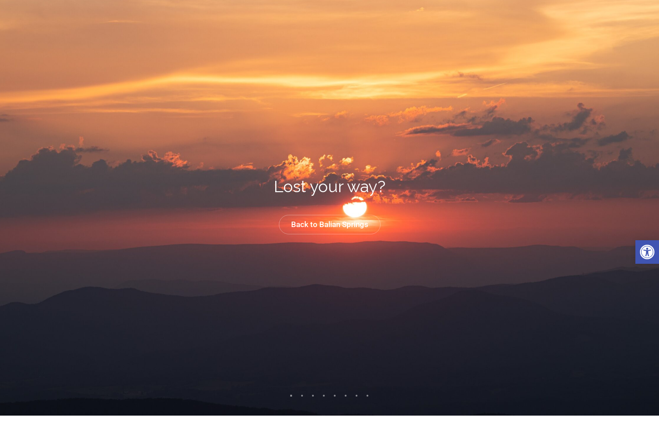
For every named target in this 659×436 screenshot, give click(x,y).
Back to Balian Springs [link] (329, 224)
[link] (647, 252)
